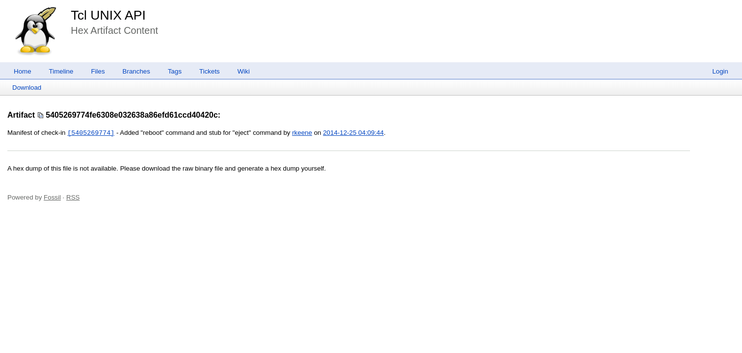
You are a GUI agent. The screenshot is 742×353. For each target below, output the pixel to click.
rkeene (302, 133)
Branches (136, 71)
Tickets (209, 71)
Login (720, 71)
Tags (175, 71)
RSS (73, 197)
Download (26, 87)
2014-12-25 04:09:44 (353, 133)
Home (22, 71)
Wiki (244, 71)
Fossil (52, 197)
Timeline (61, 71)
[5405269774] (90, 132)
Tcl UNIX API (108, 15)
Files (98, 71)
